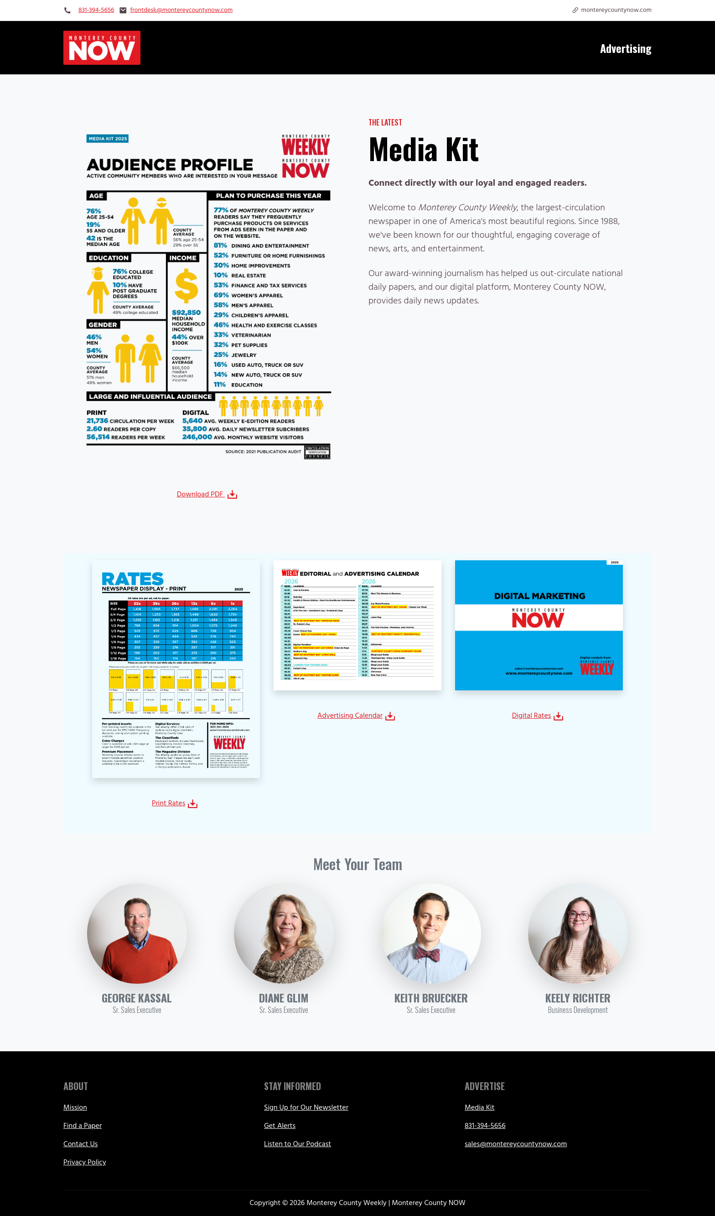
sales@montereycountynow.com (516, 1144)
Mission (75, 1108)
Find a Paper (82, 1126)
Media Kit (479, 1108)
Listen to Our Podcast (297, 1144)
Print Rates (175, 803)
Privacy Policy (84, 1163)
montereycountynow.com (611, 10)
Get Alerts (279, 1126)
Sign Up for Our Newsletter (306, 1108)
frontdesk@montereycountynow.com (181, 10)
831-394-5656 (96, 10)
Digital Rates (538, 716)
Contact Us (80, 1144)
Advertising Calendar (356, 716)
